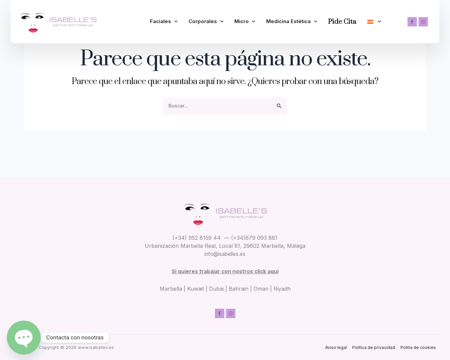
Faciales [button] (163, 17)
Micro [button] (244, 17)
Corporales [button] (206, 17)
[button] (374, 17)
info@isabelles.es (225, 253)
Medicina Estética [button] (291, 17)
